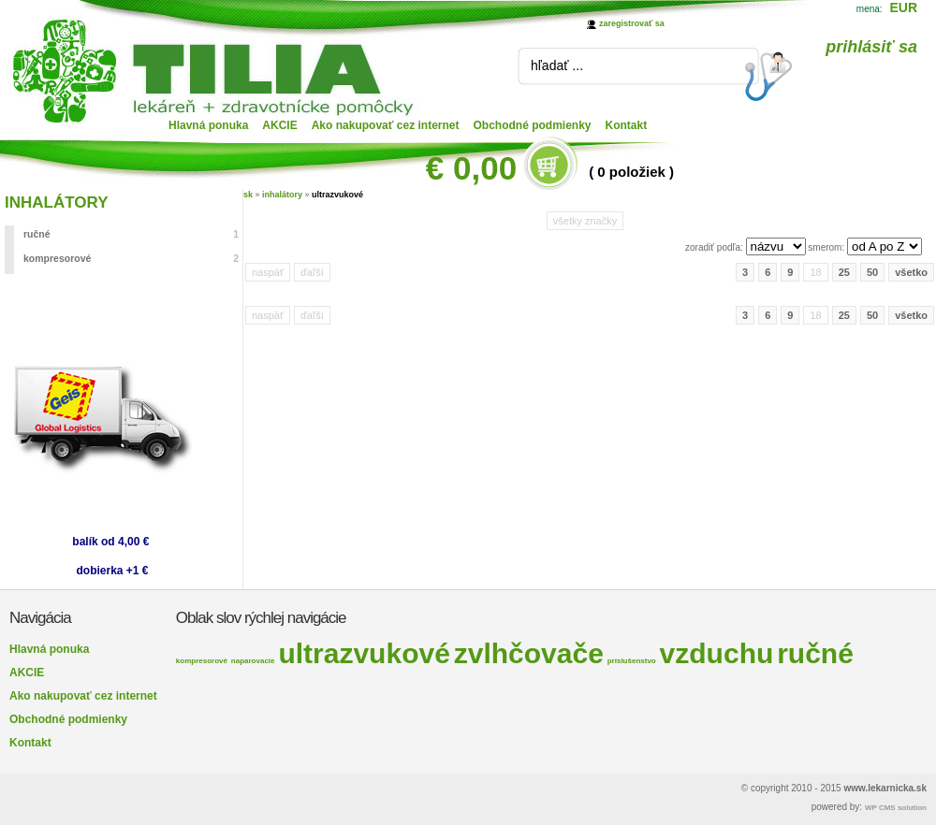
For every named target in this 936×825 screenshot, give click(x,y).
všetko (911, 272)
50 (872, 272)
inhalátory (282, 194)
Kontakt (627, 125)
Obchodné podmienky (533, 125)
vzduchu (717, 653)
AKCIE (279, 125)
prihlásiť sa (871, 46)
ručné (131, 233)
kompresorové (131, 258)
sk (248, 194)
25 (844, 272)
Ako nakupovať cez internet (386, 125)
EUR (903, 7)
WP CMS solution (896, 807)
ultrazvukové (337, 194)
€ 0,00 (471, 168)
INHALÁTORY (57, 202)
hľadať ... (557, 65)
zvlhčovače (529, 653)
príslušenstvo (631, 661)
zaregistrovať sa (632, 23)
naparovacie (253, 661)
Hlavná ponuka (208, 125)
